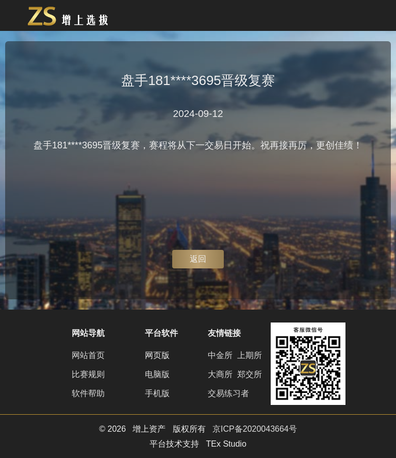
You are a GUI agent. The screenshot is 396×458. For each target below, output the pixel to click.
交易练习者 (228, 393)
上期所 (249, 355)
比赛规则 (88, 374)
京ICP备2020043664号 (254, 429)
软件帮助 (88, 393)
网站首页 (88, 355)
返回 (198, 259)
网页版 (157, 355)
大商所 (220, 374)
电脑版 (157, 374)
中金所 (220, 355)
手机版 (157, 393)
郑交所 (249, 374)
